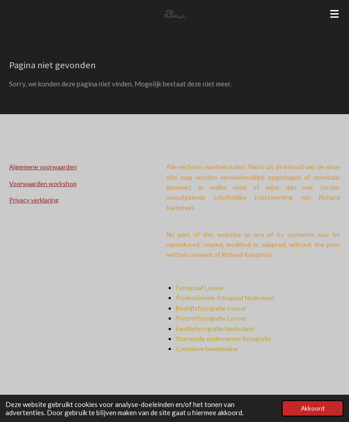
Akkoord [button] (312, 408)
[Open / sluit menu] (334, 14)
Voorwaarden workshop (43, 183)
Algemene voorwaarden (43, 167)
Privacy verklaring (34, 200)
